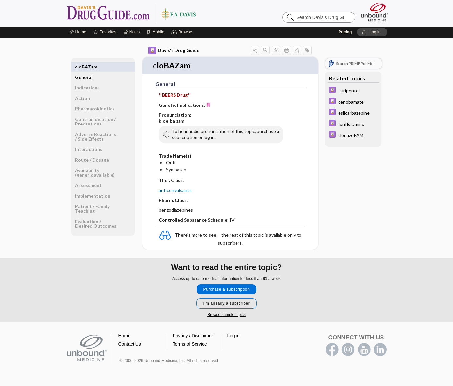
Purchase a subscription (226, 289)
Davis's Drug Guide (173, 50)
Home (124, 335)
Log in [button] (233, 335)
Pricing (345, 32)
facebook (332, 350)
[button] (182, 32)
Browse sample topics (226, 315)
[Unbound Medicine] (374, 12)
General (84, 66)
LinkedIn (380, 350)
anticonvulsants (175, 190)
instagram (348, 350)
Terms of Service (190, 344)
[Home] (78, 32)
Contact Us (129, 344)
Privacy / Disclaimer (193, 335)
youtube (364, 350)
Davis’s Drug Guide (148, 13)
